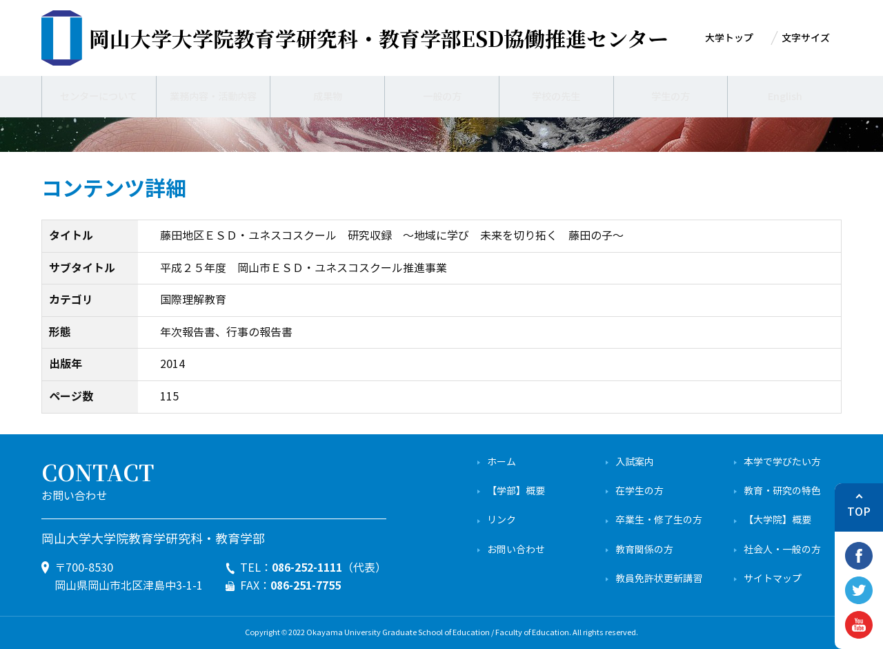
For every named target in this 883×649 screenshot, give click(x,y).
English (784, 96)
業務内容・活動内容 (213, 96)
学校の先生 (556, 96)
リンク (501, 520)
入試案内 (634, 462)
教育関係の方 (644, 550)
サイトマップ (773, 579)
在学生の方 (639, 491)
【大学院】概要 (777, 520)
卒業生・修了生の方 (658, 520)
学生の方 (670, 96)
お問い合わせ (516, 550)
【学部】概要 (516, 491)
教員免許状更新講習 (658, 579)
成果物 (327, 96)
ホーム (501, 462)
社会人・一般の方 (782, 550)
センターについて (98, 96)
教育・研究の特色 (782, 491)
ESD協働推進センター (378, 38)
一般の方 (442, 96)
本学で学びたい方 (782, 462)
